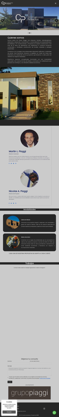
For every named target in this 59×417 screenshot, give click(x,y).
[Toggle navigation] (55, 3)
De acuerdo (9, 411)
